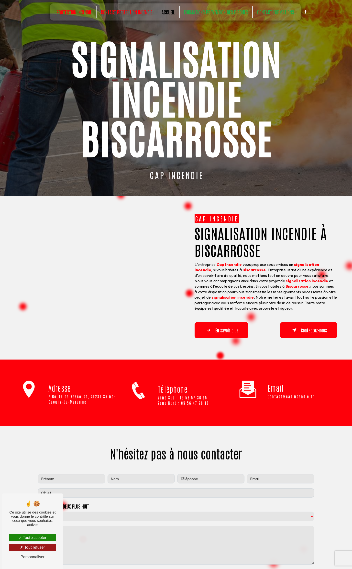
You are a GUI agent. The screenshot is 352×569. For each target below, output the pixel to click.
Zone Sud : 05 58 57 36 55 (182, 404)
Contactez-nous (308, 330)
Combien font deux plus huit (63, 499)
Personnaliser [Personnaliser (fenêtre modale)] (32, 557)
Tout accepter (32, 538)
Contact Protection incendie (126, 12)
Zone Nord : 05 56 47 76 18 (183, 409)
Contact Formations (275, 12)
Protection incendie (74, 12)
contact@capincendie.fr (290, 389)
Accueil (168, 12)
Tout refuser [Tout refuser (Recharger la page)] (32, 547)
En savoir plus (221, 330)
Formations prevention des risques (216, 12)
